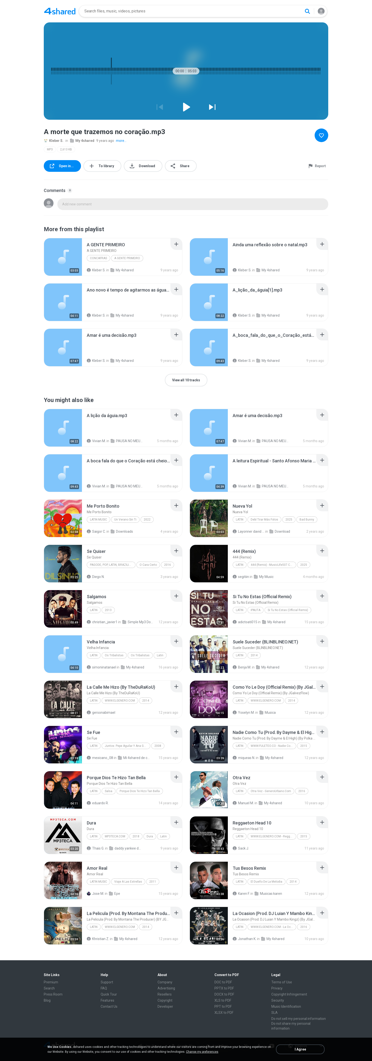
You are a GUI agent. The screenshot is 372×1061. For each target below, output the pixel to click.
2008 (157, 746)
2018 (136, 836)
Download (279, 531)
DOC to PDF (223, 982)
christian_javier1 (102, 622)
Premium (51, 982)
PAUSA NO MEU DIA (126, 441)
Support (107, 982)
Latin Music (98, 519)
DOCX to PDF (224, 994)
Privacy (277, 988)
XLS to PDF (222, 1000)
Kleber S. (53, 141)
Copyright (165, 1000)
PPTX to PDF (224, 988)
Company (165, 982)
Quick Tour (109, 994)
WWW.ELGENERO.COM (120, 700)
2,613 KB (66, 149)
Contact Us (109, 1006)
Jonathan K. (244, 939)
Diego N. (96, 577)
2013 (108, 610)
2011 (152, 881)
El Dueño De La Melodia (266, 881)
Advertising (166, 988)
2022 (147, 519)
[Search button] (307, 11)
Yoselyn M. (244, 712)
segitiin (241, 577)
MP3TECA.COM (115, 836)
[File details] (63, 257)
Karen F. (241, 894)
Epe (114, 894)
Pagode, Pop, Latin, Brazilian (111, 565)
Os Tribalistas (114, 655)
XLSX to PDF (223, 1013)
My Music (264, 577)
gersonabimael (101, 712)
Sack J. (241, 848)
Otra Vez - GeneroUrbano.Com (271, 791)
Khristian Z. (98, 939)
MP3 (50, 149)
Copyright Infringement (289, 994)
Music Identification (286, 1006)
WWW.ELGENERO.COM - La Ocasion (273, 927)
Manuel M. (243, 803)
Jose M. (95, 894)
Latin (239, 519)
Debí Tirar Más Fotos (264, 519)
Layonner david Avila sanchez (249, 531)
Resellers (165, 994)
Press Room (53, 994)
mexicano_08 (100, 758)
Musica (267, 712)
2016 (167, 565)
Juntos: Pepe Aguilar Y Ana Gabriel (127, 746)
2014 (254, 655)
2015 (303, 746)
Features (107, 1000)
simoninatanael (101, 667)
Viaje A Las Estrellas (128, 881)
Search (49, 988)
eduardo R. (98, 803)
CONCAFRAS (98, 258)
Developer (165, 1006)
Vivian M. (96, 441)
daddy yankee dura (125, 848)
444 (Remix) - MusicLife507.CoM (272, 565)
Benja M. (242, 667)
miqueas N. (244, 758)
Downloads (122, 531)
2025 (288, 519)
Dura (150, 836)
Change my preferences (202, 1051)
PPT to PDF (223, 1006)
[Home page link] (59, 11)
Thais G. (95, 848)
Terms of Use (281, 982)
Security (277, 1000)
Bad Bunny (307, 519)
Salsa (108, 791)
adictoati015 (245, 622)
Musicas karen (268, 894)
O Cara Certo (148, 565)
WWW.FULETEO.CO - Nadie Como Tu (273, 746)
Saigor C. (96, 531)
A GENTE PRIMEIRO (127, 258)
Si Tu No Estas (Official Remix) (288, 610)
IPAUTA (255, 610)
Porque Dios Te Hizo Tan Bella (140, 791)
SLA (274, 1013)
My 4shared (82, 141)
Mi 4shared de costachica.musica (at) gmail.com (134, 758)
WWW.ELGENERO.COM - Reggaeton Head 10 (273, 836)
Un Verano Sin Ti (125, 519)
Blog (47, 1000)
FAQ (104, 988)
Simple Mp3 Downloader (138, 622)
